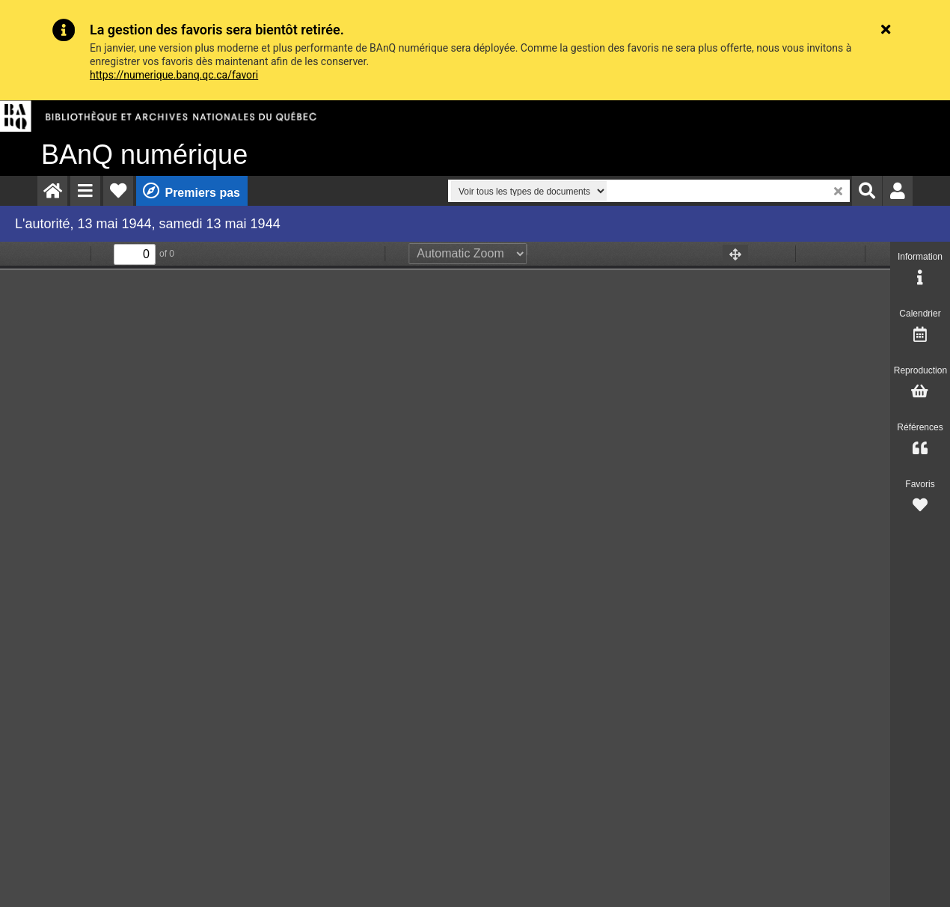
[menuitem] (52, 191)
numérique (144, 154)
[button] (85, 191)
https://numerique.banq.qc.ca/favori (174, 75)
